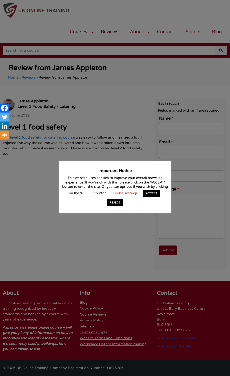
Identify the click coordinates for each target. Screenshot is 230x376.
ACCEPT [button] (151, 193)
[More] (4, 134)
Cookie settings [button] (125, 193)
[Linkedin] (4, 126)
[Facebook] (4, 108)
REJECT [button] (115, 202)
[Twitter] (4, 117)
